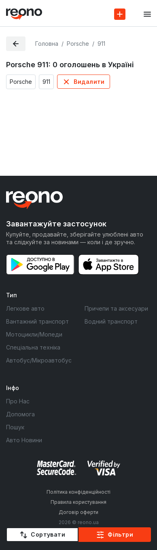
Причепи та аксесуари (116, 308)
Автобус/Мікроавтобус (39, 360)
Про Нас (18, 401)
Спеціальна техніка (33, 347)
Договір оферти (78, 512)
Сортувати (48, 534)
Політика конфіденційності (78, 492)
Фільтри (120, 534)
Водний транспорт (111, 321)
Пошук (15, 427)
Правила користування (78, 502)
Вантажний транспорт (37, 321)
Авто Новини (24, 440)
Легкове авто (25, 308)
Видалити (89, 81)
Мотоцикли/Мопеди (34, 334)
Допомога (20, 414)
